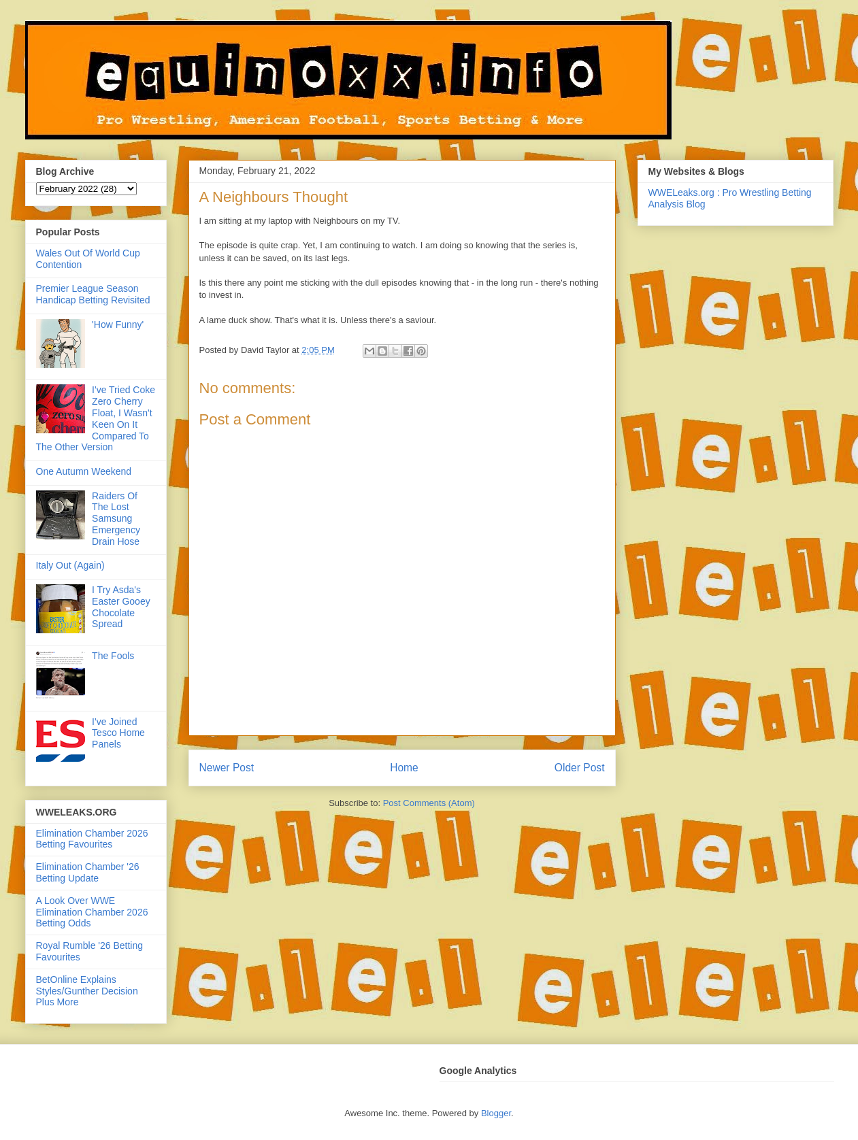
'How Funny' (118, 324)
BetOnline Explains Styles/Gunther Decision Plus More (87, 991)
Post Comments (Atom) (429, 803)
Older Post (580, 767)
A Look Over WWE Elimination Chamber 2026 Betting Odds (92, 912)
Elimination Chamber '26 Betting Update (87, 872)
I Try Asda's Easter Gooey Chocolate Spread (121, 606)
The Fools (113, 655)
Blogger (496, 1113)
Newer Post (226, 767)
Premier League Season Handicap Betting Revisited (93, 294)
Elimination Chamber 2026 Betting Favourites (92, 839)
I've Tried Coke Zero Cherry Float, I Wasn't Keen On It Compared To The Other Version (96, 418)
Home (404, 767)
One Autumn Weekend (84, 471)
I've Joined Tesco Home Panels (118, 733)
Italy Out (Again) (70, 565)
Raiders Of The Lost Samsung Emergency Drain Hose (116, 518)
